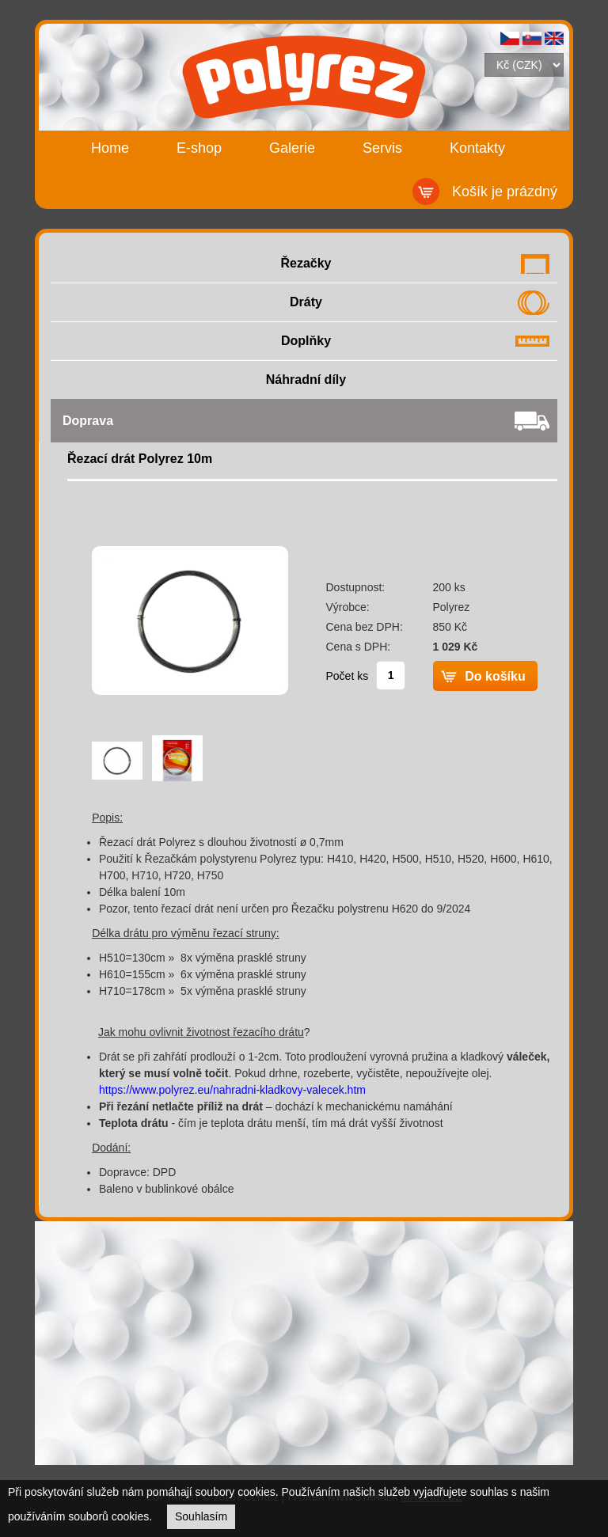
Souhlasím (201, 1516)
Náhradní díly (306, 379)
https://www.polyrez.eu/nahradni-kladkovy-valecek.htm (232, 1089)
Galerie (292, 148)
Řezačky (305, 263)
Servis (382, 148)
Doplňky (306, 340)
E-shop (199, 148)
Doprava (88, 420)
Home (110, 148)
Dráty (306, 302)
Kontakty (477, 148)
